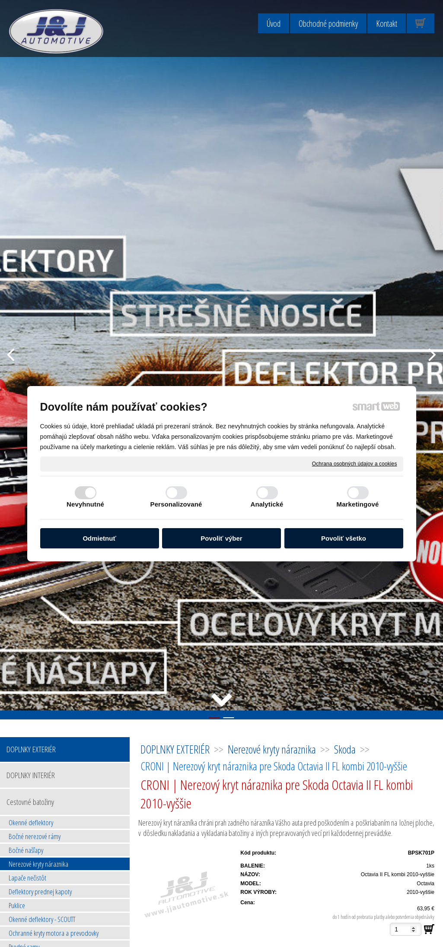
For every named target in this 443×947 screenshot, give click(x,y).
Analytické (266, 504)
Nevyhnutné (85, 504)
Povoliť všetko (343, 538)
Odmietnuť (99, 538)
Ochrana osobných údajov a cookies (354, 463)
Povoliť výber (221, 538)
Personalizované (176, 504)
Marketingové (358, 504)
